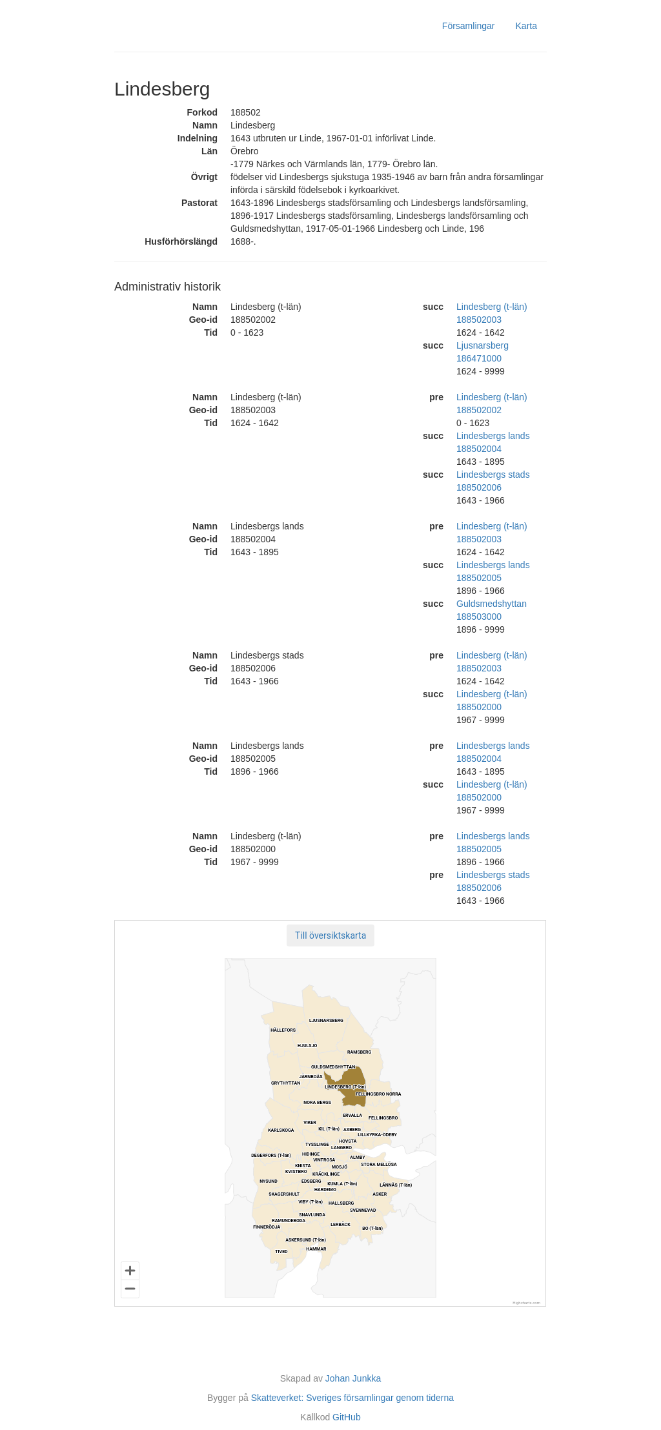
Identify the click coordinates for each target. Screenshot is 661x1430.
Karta (526, 26)
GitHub (346, 1417)
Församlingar (468, 26)
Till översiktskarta (330, 935)
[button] (330, 935)
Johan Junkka (353, 1378)
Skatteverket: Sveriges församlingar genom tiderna (352, 1398)
